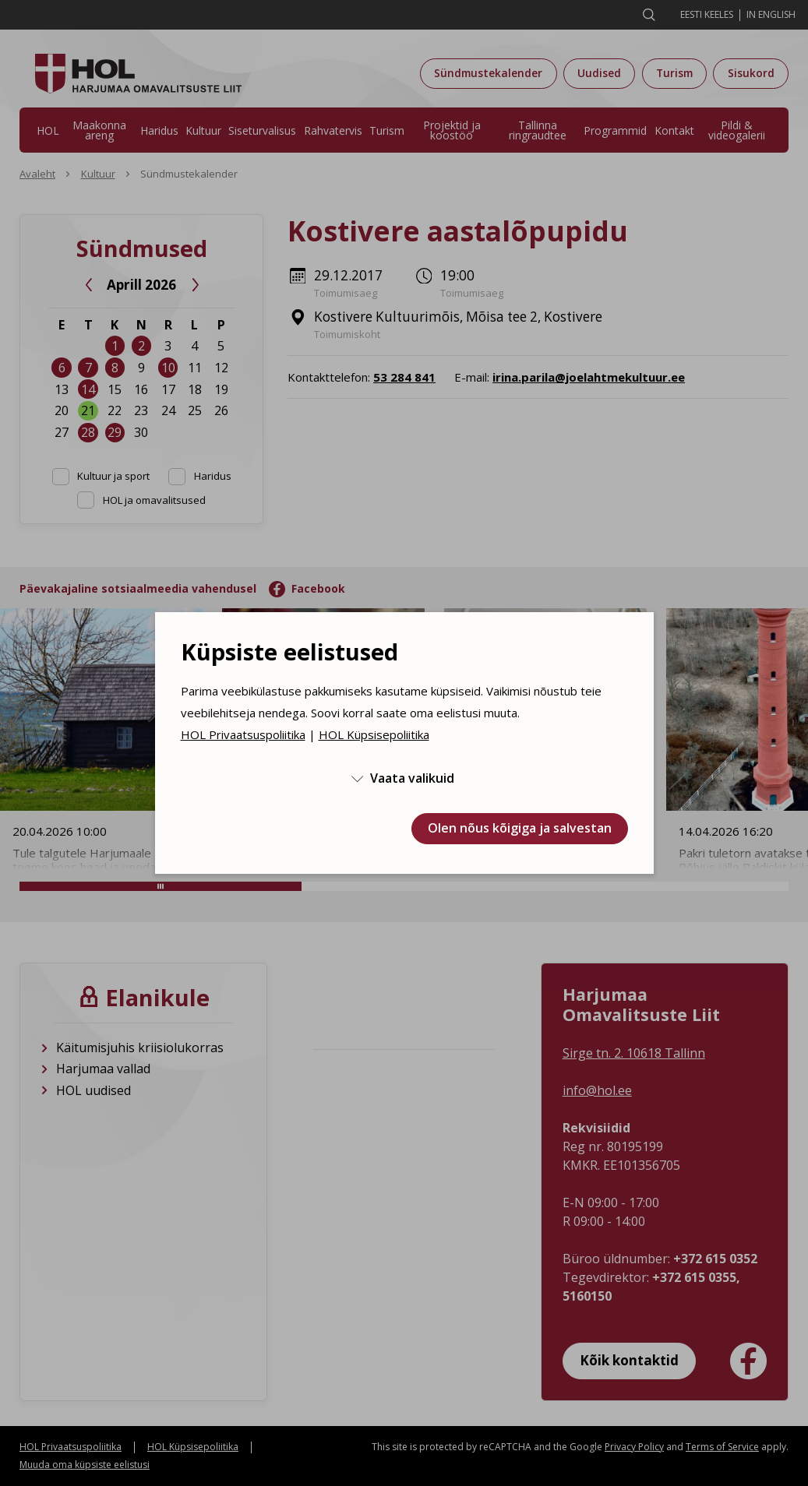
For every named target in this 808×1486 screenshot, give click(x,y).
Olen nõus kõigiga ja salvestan (520, 827)
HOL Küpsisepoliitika (374, 734)
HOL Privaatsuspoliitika (243, 734)
